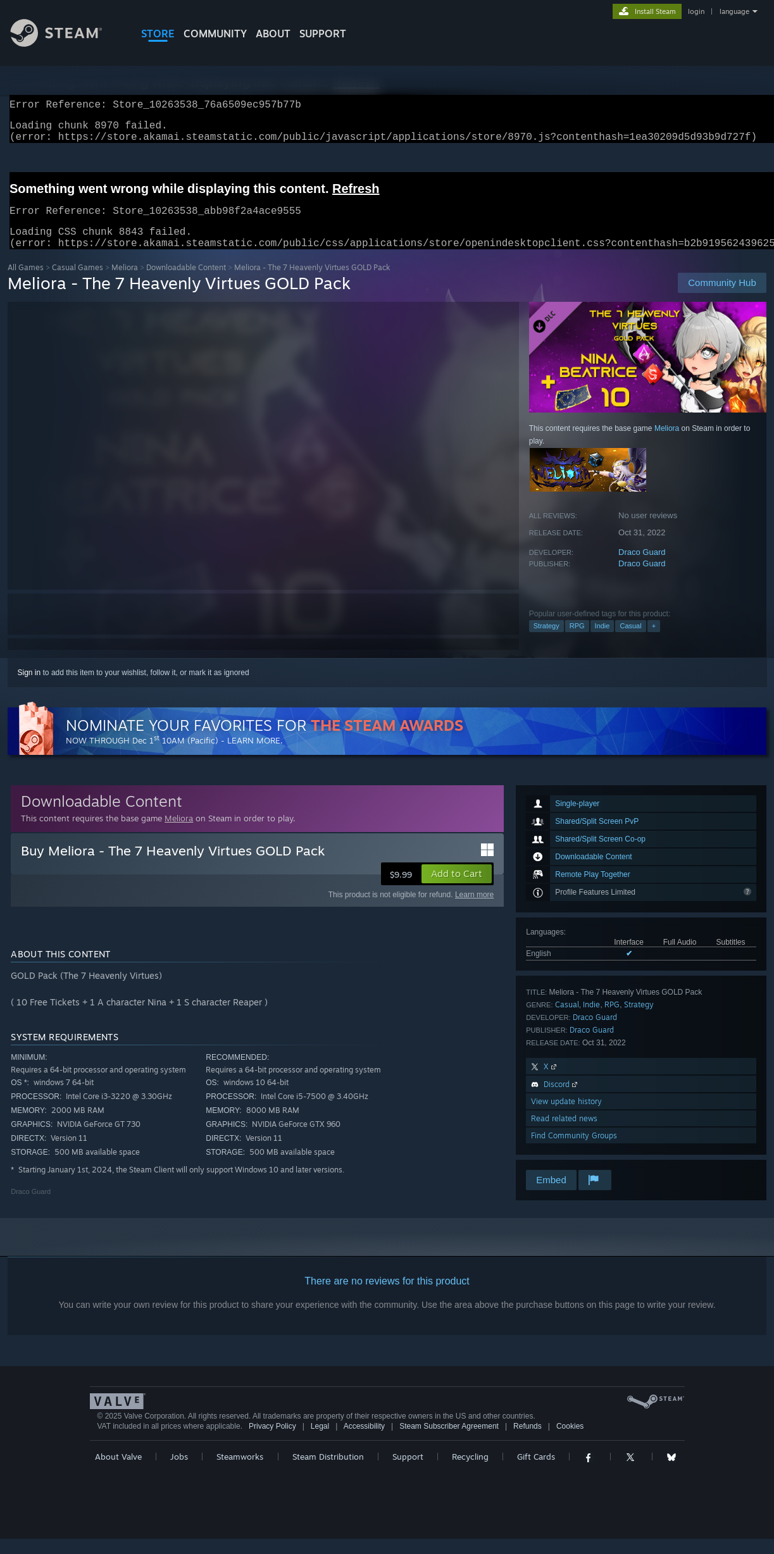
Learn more (474, 909)
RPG (577, 641)
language (734, 11)
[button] (456, 889)
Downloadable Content (186, 282)
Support (407, 1472)
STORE (158, 33)
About (273, 33)
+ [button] (654, 641)
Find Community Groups (574, 1150)
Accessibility (364, 1441)
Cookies (570, 1441)
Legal (320, 1441)
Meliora (124, 282)
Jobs (179, 1472)
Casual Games (77, 282)
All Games (26, 282)
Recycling (470, 1472)
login (696, 11)
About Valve (118, 1472)
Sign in (29, 687)
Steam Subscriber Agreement (449, 1441)
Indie (602, 641)
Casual (630, 641)
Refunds (527, 1441)
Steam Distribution (328, 1472)
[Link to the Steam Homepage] (66, 43)
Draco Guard (641, 567)
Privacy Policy (272, 1441)
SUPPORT (322, 33)
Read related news (564, 1133)
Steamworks (239, 1472)
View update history (566, 1116)
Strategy (546, 641)
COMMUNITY (215, 33)
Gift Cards (536, 1472)
